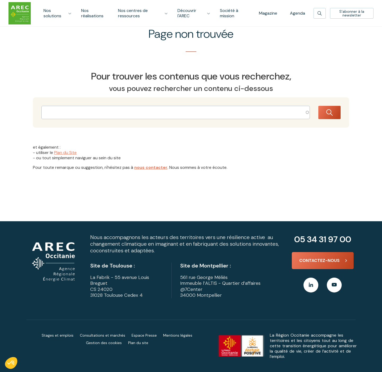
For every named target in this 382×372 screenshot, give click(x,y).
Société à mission (229, 13)
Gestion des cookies (104, 342)
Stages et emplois (57, 335)
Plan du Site (65, 152)
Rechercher (329, 112)
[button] (11, 363)
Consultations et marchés (102, 335)
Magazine (268, 13)
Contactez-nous (319, 260)
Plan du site (138, 342)
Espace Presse (144, 335)
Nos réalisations (92, 13)
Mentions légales (177, 335)
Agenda (297, 13)
